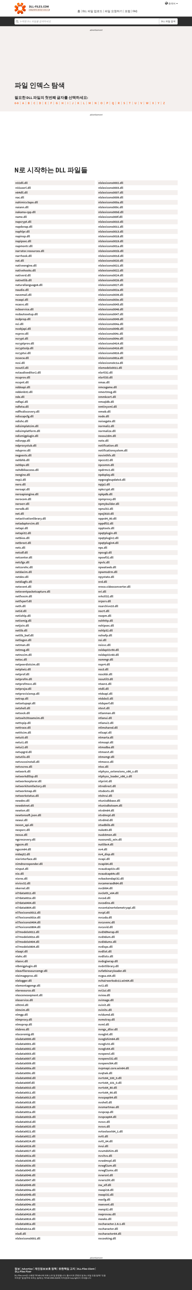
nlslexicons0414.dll (110, 343)
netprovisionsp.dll (27, 694)
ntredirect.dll (107, 786)
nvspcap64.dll (107, 1117)
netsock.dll (22, 713)
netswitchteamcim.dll (29, 718)
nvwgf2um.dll (107, 1165)
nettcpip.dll (23, 723)
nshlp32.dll (105, 630)
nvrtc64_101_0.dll (110, 1083)
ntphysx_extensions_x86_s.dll (118, 771)
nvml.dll (103, 1024)
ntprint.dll (105, 781)
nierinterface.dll (26, 859)
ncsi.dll (20, 363)
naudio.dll (22, 290)
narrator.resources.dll (29, 251)
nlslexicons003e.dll (110, 300)
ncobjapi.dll (23, 329)
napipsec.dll (23, 241)
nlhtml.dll (21, 1005)
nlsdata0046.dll (25, 1175)
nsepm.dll (104, 616)
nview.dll (104, 995)
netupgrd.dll (23, 752)
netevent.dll (23, 587)
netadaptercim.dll (27, 523)
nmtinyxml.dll (107, 407)
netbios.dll (22, 538)
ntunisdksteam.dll (110, 805)
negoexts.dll (23, 455)
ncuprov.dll (22, 377)
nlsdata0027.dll (25, 1151)
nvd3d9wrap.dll (108, 932)
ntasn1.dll (104, 684)
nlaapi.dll (21, 951)
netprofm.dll (23, 679)
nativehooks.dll (25, 270)
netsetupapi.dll (25, 703)
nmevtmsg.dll (107, 392)
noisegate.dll (106, 421)
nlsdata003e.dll (25, 1165)
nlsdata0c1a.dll (25, 1229)
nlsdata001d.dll (25, 1122)
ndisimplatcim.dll (26, 426)
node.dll (103, 416)
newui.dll (21, 820)
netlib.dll (21, 630)
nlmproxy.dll (23, 1019)
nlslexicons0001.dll (27, 1238)
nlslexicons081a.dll (110, 358)
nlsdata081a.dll (25, 1224)
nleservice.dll (24, 1000)
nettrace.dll (23, 728)
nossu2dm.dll (107, 436)
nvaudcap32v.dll (109, 869)
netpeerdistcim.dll (27, 664)
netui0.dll (21, 737)
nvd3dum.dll (106, 937)
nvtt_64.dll (105, 1141)
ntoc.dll (103, 767)
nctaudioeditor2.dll (28, 372)
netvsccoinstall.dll (27, 762)
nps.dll (102, 548)
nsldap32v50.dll (108, 650)
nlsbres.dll (22, 1029)
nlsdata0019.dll (25, 1107)
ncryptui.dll (23, 353)
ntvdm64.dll (106, 810)
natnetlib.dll (23, 280)
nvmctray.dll (106, 1019)
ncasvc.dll (21, 304)
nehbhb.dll (22, 460)
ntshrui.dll (105, 796)
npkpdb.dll (105, 494)
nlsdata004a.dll (25, 1190)
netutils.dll (22, 757)
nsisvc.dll (104, 645)
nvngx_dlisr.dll (108, 1029)
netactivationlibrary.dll (30, 518)
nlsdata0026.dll (25, 1146)
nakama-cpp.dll (25, 212)
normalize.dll (107, 431)
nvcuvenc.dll (106, 922)
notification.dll (108, 445)
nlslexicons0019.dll (110, 241)
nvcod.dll (104, 898)
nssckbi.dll (105, 674)
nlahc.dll (21, 956)
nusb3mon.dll (107, 835)
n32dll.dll (21, 183)
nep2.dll (20, 480)
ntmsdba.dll (106, 747)
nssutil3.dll (105, 679)
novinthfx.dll (106, 455)
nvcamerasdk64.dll (110, 883)
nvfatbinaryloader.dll (112, 971)
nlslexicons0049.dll (110, 319)
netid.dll (20, 611)
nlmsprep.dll (23, 1024)
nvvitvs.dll (105, 1156)
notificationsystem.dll (112, 450)
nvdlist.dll (105, 951)
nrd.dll (102, 582)
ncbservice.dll (24, 309)
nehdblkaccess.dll (27, 470)
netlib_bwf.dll (24, 635)
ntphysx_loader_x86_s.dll (115, 776)
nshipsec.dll (106, 625)
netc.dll (20, 548)
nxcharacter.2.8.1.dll (111, 1224)
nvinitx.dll (105, 1010)
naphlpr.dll (22, 231)
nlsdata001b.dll (25, 1117)
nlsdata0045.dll (25, 1170)
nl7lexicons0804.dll (27, 927)
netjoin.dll (22, 625)
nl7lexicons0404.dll (27, 922)
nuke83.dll (105, 830)
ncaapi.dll (21, 300)
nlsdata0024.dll (25, 1141)
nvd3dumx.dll (107, 942)
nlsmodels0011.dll (110, 368)
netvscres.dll (23, 767)
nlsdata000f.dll (25, 1083)
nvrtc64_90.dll (107, 1092)
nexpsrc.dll (22, 830)
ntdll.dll (103, 689)
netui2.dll (21, 747)
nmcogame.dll (107, 387)
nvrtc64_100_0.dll (110, 1078)
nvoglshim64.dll (108, 1039)
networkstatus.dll (27, 796)
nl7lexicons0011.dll (27, 912)
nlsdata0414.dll (25, 1209)
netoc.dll (21, 659)
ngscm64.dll (23, 849)
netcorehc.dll (24, 567)
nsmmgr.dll (105, 659)
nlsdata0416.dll (25, 1214)
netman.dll (22, 645)
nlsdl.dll (20, 1234)
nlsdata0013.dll (25, 1097)
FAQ (135, 11)
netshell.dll (22, 708)
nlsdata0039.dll (25, 1161)
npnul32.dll (105, 509)
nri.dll (102, 591)
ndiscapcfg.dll (24, 416)
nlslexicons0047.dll (110, 314)
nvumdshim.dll (108, 1151)
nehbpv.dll (22, 465)
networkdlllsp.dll (26, 776)
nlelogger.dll (23, 981)
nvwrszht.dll (106, 1180)
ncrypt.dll (21, 338)
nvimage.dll (106, 1000)
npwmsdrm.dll (107, 572)
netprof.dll (22, 674)
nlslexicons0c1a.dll (110, 363)
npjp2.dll (104, 484)
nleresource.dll (25, 990)
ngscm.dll (21, 844)
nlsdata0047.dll (25, 1180)
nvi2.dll (103, 985)
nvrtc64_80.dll (107, 1088)
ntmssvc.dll (105, 762)
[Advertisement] (96, 55)
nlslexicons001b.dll (110, 251)
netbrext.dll (23, 543)
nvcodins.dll (106, 903)
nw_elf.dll (104, 1185)
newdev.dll (22, 801)
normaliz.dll (106, 426)
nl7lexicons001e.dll (27, 917)
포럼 (127, 11)
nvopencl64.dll (107, 1063)
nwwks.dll (104, 1219)
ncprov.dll (21, 334)
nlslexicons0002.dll (110, 183)
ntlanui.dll (105, 718)
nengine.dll (22, 475)
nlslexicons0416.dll (110, 348)
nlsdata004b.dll (25, 1195)
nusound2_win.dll (110, 839)
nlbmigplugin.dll (26, 966)
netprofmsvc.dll (25, 684)
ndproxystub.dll (25, 445)
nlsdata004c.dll (25, 1199)
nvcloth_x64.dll (108, 893)
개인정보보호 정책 (46, 1268)
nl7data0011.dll (25, 893)
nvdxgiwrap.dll (108, 961)
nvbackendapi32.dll (111, 878)
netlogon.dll (23, 640)
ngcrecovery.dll (25, 839)
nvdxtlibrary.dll (108, 966)
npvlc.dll (104, 562)
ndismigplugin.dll (26, 436)
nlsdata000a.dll (25, 1068)
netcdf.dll (21, 552)
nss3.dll (103, 669)
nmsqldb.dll (106, 402)
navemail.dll (23, 295)
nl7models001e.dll (27, 937)
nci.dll (19, 324)
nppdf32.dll (105, 523)
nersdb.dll (22, 509)
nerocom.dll (23, 499)
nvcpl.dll (104, 912)
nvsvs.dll (104, 1126)
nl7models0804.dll (27, 947)
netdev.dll (21, 577)
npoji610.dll (106, 514)
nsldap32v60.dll (108, 655)
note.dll (103, 441)
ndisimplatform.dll (27, 431)
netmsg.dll (22, 650)
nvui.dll (103, 1146)
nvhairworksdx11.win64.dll (116, 981)
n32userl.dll (23, 188)
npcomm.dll (106, 465)
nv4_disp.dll (106, 854)
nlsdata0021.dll (25, 1131)
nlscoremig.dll (24, 1034)
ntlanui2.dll (105, 723)
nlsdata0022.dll (25, 1136)
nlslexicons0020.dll (110, 260)
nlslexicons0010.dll (110, 222)
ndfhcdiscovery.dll (27, 411)
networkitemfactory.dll (30, 786)
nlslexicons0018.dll (110, 236)
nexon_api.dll (24, 825)
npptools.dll (106, 528)
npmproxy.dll (107, 499)
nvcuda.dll (105, 917)
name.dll (21, 217)
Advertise (27, 1268)
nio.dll (19, 874)
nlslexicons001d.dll (110, 256)
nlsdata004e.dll (25, 1204)
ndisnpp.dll (22, 441)
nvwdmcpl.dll (107, 1161)
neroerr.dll (22, 504)
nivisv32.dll (22, 883)
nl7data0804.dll (25, 908)
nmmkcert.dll (107, 397)
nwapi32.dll (105, 1195)
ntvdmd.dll (105, 820)
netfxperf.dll (23, 601)
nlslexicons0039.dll (110, 295)
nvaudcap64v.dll (109, 874)
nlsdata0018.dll (25, 1102)
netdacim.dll (23, 572)
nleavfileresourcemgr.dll (31, 971)
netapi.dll (21, 528)
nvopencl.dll (106, 1054)
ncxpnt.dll (22, 382)
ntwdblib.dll (106, 825)
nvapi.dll (104, 859)
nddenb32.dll (24, 392)
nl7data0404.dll (25, 903)
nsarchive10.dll (108, 606)
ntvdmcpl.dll (106, 815)
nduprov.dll (23, 450)
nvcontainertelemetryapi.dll (116, 908)
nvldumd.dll (106, 1015)
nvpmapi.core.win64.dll (113, 1068)
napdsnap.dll (23, 227)
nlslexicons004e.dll (110, 338)
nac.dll (19, 197)
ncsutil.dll (21, 368)
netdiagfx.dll (23, 582)
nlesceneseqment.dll (28, 995)
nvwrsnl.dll (105, 1175)
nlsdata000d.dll (25, 1078)
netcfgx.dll (22, 562)
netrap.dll (21, 698)
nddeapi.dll (22, 387)
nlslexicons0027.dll (110, 285)
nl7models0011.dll (27, 932)
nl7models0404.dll (27, 942)
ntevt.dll (104, 708)
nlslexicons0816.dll (110, 353)
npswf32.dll (105, 557)
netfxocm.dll (23, 596)
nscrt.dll (103, 611)
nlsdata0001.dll (25, 1044)
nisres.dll (21, 878)
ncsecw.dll (22, 358)
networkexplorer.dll (28, 781)
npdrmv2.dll (106, 470)
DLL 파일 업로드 (92, 11)
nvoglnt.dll (105, 1034)
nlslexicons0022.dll (110, 270)
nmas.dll (104, 382)
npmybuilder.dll (108, 504)
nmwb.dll (104, 411)
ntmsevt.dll (105, 752)
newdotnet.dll (24, 805)
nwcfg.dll (104, 1199)
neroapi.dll (22, 489)
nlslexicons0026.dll (110, 280)
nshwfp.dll (105, 635)
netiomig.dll (23, 621)
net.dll (19, 514)
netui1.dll (21, 742)
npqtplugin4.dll (108, 543)
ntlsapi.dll (105, 732)
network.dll (23, 771)
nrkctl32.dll (105, 596)
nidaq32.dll (22, 854)
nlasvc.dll (21, 961)
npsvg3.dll (105, 552)
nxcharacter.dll (108, 1229)
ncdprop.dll (23, 319)
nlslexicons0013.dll (110, 231)
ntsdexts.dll (106, 791)
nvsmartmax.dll (108, 1107)
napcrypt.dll (23, 222)
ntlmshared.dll (108, 728)
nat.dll (19, 260)
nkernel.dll (22, 888)
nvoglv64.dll (106, 1049)
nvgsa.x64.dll (106, 976)
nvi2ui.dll (104, 990)
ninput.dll (21, 869)
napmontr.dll (24, 246)
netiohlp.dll (23, 616)
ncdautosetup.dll (26, 314)
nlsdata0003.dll (25, 1054)
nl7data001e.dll (25, 898)
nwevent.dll (106, 1204)
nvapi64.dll (105, 864)
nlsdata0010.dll (25, 1088)
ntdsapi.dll (105, 694)
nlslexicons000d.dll (110, 212)
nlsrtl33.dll (105, 377)
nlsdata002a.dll (25, 1156)
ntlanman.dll (106, 713)
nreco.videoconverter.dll (114, 587)
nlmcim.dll (22, 1010)
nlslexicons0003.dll (110, 188)
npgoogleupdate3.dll (111, 480)
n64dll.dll (21, 192)
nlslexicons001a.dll (110, 246)
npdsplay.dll (106, 475)
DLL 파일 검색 (168, 21)
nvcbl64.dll (105, 888)
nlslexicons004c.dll (110, 334)
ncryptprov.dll (24, 343)
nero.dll (20, 484)
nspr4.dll (104, 664)
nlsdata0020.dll (25, 1126)
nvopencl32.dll (107, 1058)
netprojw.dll (23, 689)
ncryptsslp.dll (24, 348)
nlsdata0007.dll (25, 1058)
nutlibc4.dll (105, 844)
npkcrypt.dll (106, 489)
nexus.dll (21, 835)
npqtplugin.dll (107, 533)
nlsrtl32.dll (105, 372)
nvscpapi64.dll (107, 1097)
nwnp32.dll (105, 1209)
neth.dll (20, 606)
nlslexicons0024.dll (110, 275)
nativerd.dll (23, 275)
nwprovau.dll (107, 1214)
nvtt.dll (103, 1136)
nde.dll (19, 397)
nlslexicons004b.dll (110, 329)
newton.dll (22, 810)
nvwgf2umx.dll (108, 1170)
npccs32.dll (105, 460)
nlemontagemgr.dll (27, 985)
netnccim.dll (23, 655)
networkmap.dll (25, 791)
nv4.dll (102, 849)
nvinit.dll (104, 1005)
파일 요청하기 (114, 11)
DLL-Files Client (86, 1268)
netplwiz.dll (23, 669)
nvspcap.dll (105, 1112)
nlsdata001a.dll (25, 1112)
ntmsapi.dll (105, 742)
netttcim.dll (23, 732)
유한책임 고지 (66, 1268)
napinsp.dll (22, 236)
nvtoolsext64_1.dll (110, 1131)
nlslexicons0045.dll (110, 304)
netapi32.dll (23, 533)
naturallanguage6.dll (28, 285)
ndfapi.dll (21, 402)
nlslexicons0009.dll (110, 197)
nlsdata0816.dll (25, 1219)
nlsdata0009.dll (25, 1063)
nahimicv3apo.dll (26, 202)
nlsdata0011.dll (25, 1092)
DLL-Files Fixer (23, 1271)
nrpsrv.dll (104, 601)
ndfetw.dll (22, 407)
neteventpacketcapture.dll (32, 591)
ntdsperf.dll (106, 703)
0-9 (16, 103)
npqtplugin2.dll (108, 538)
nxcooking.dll (107, 1238)
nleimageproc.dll (26, 976)
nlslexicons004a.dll (110, 324)
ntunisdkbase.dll (109, 801)
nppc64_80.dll (107, 518)
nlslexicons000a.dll (110, 202)
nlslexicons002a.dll (110, 290)
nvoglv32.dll (106, 1044)
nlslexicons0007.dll (110, 192)
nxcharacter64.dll (109, 1234)
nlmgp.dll (21, 1015)
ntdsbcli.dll (105, 698)
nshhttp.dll (105, 621)
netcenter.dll (23, 557)
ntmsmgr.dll (106, 757)
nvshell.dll (105, 1102)
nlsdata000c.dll (25, 1073)
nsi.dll (102, 640)
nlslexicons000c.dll (110, 207)
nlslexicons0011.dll (110, 227)
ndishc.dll (21, 421)
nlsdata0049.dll (25, 1185)
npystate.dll (106, 577)
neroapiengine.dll (26, 494)
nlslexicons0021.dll (110, 265)
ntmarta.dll (105, 737)
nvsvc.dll (104, 1122)
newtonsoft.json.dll (28, 815)
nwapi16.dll (105, 1190)
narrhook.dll (23, 256)
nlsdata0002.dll (25, 1049)
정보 (17, 1268)
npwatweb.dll (107, 567)
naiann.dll (21, 207)
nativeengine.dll (26, 265)
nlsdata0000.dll (25, 1039)
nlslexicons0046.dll (110, 309)
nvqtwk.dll (105, 1073)
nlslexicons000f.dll (110, 217)
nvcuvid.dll (105, 927)
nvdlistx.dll (105, 956)
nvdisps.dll (105, 947)
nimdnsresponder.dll (29, 864)
